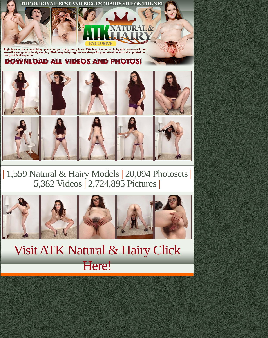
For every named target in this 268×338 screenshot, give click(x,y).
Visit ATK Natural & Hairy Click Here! (97, 257)
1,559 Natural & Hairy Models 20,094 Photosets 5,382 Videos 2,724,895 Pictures (97, 179)
